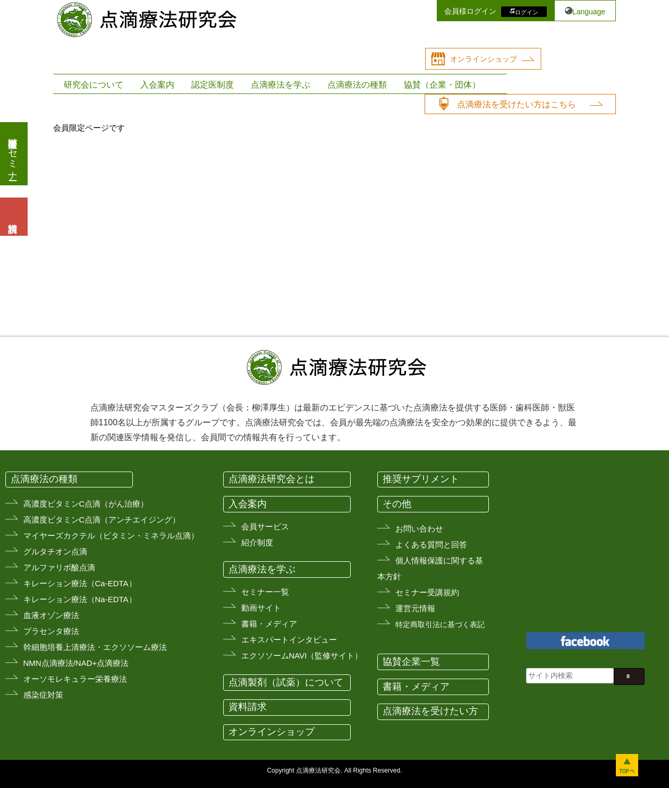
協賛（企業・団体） (442, 84)
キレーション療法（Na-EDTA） (80, 599)
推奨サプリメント (421, 479)
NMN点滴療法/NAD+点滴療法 (76, 662)
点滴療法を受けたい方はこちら (516, 104)
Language (588, 11)
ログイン (526, 11)
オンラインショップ (483, 59)
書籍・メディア (269, 623)
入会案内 (157, 84)
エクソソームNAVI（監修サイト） (302, 655)
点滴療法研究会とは (271, 479)
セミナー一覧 (265, 591)
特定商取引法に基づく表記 (440, 624)
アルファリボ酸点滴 (59, 567)
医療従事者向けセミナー (12, 154)
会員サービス (265, 526)
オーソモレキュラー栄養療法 (75, 678)
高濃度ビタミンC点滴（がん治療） (86, 503)
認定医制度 (212, 84)
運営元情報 (415, 608)
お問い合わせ (419, 528)
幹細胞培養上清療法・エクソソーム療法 (95, 647)
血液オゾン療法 (51, 615)
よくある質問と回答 (431, 544)
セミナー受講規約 (427, 592)
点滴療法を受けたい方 (430, 711)
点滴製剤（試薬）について (285, 682)
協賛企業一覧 (411, 661)
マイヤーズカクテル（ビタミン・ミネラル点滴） (111, 535)
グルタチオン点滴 (55, 551)
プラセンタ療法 (51, 631)
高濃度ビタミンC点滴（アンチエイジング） (102, 519)
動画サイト (261, 607)
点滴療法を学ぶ (280, 84)
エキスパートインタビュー (289, 639)
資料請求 (247, 706)
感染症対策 (43, 694)
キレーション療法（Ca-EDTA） (80, 583)
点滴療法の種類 (357, 84)
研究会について (93, 84)
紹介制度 (257, 542)
